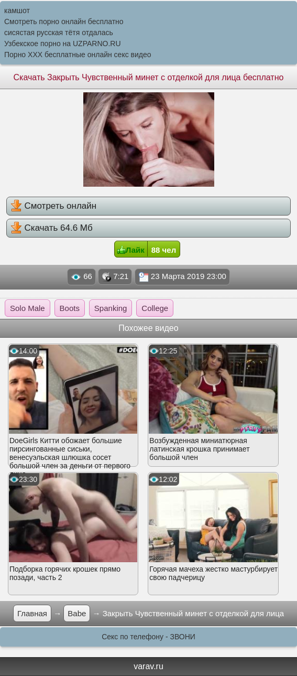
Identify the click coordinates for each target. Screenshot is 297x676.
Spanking (110, 308)
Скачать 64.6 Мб (51, 227)
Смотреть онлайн (53, 205)
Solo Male (27, 308)
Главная (32, 613)
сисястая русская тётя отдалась (58, 32)
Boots (70, 308)
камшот (17, 10)
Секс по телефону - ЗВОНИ (148, 636)
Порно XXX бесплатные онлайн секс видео (77, 54)
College (154, 308)
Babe (77, 613)
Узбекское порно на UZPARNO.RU (62, 43)
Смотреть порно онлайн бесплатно (64, 21)
